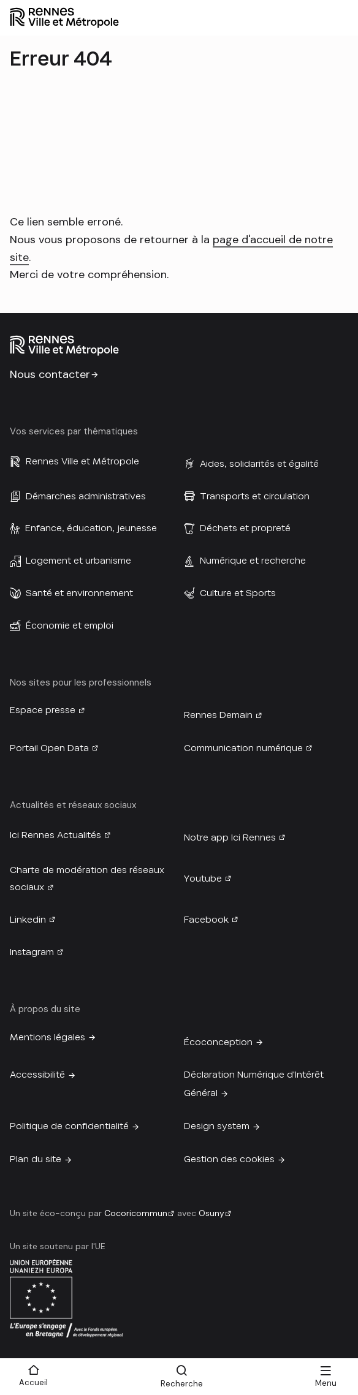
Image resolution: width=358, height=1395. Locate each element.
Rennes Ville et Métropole (82, 461)
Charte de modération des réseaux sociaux (87, 878)
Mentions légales (47, 1037)
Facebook (206, 919)
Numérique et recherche (253, 560)
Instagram (32, 952)
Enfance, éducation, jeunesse (91, 528)
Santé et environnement (79, 593)
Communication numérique (243, 748)
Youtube (203, 878)
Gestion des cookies (229, 1159)
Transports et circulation (255, 496)
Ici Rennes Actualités (55, 835)
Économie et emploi (69, 625)
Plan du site (35, 1159)
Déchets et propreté (245, 528)
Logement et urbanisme (78, 560)
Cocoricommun (135, 1213)
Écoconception (218, 1042)
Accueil (33, 1382)
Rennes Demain (218, 714)
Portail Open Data (49, 748)
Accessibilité (37, 1074)
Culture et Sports (238, 593)
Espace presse (42, 710)
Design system (216, 1126)
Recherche (182, 1383)
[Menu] (325, 1376)
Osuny (211, 1213)
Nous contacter (50, 374)
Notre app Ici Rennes (230, 837)
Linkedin (28, 919)
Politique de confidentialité (69, 1126)
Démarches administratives (86, 496)
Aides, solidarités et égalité (259, 463)
